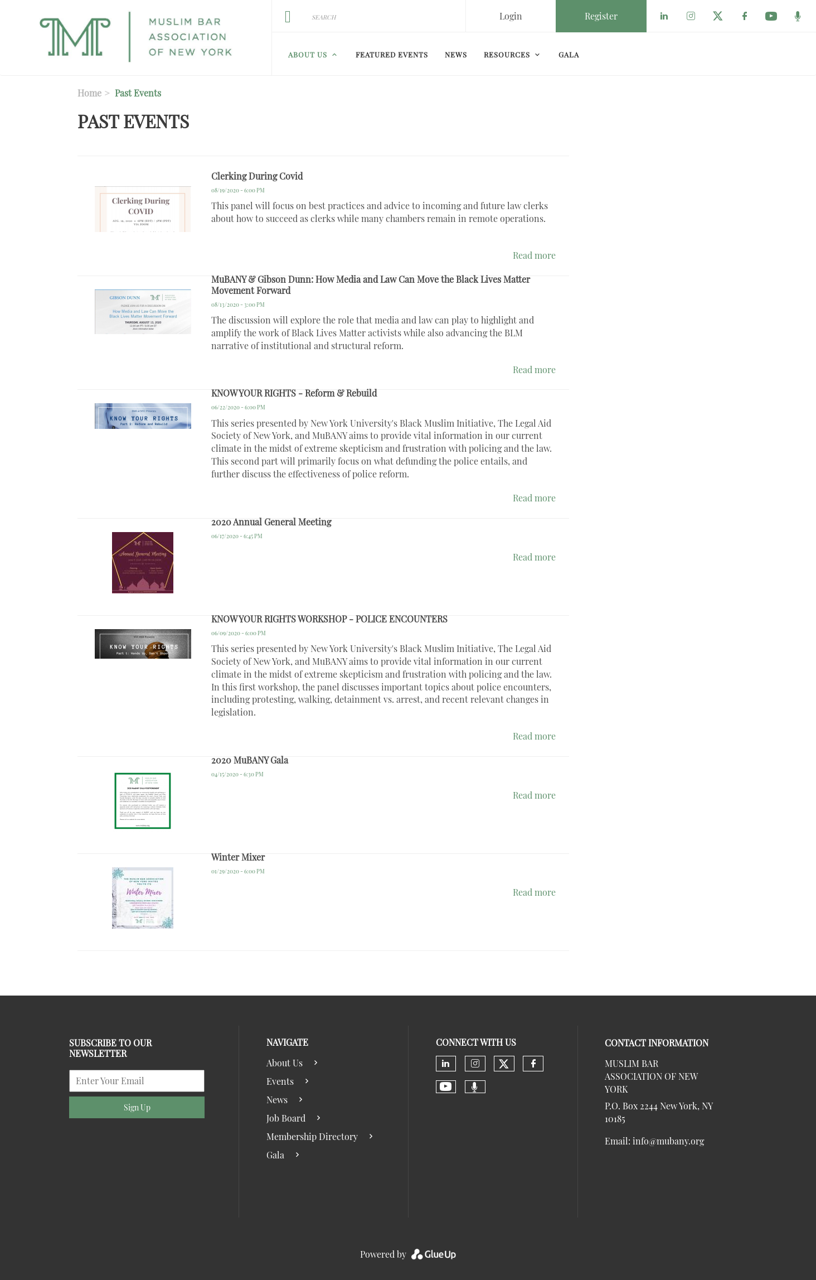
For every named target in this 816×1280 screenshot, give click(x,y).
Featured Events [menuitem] (392, 54)
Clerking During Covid (257, 176)
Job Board (285, 1118)
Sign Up (137, 1107)
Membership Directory (312, 1136)
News (277, 1099)
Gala (275, 1155)
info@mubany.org (668, 1141)
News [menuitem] (456, 54)
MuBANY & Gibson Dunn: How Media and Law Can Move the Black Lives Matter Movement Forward (370, 284)
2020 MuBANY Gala (249, 760)
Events (280, 1081)
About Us (284, 1063)
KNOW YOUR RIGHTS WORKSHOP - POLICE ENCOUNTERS (329, 619)
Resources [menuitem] (507, 54)
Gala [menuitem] (568, 54)
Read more (534, 255)
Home (89, 93)
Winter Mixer (238, 857)
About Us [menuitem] (307, 54)
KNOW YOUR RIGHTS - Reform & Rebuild (294, 393)
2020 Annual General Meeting (271, 522)
